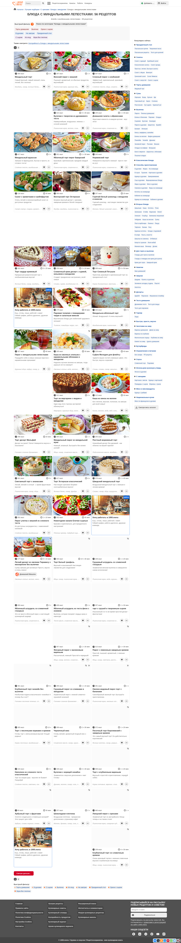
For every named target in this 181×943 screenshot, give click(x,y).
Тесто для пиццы (153, 304)
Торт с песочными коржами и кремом (32, 731)
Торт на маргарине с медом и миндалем (67, 399)
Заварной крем (152, 262)
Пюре (136, 317)
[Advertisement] (149, 22)
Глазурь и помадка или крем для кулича (148, 259)
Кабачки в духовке (156, 199)
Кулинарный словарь (57, 913)
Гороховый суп (140, 101)
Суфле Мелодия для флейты (106, 355)
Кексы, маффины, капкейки (144, 132)
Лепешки (144, 129)
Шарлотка (151, 125)
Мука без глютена (40, 37)
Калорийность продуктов (59, 917)
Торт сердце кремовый (26, 272)
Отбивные (153, 239)
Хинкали (137, 216)
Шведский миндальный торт (106, 481)
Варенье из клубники (142, 334)
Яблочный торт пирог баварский (69, 158)
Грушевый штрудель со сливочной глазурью (109, 563)
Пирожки (151, 117)
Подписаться (143, 915)
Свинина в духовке (141, 188)
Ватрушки (152, 148)
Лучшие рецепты (55, 904)
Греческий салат (140, 76)
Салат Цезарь (155, 65)
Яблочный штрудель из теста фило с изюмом (71, 609)
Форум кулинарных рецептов (91, 913)
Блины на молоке (140, 136)
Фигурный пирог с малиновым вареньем (68, 651)
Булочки (145, 121)
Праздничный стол (144, 45)
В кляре (137, 235)
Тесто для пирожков (141, 308)
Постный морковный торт (105, 440)
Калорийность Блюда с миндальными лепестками (48, 43)
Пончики (150, 144)
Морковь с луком (155, 384)
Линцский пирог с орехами (105, 814)
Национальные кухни (145, 397)
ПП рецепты (148, 355)
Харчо (148, 101)
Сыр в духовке (139, 180)
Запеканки (138, 212)
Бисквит (137, 129)
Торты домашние (143, 85)
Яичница (148, 246)
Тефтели (138, 227)
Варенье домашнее (141, 330)
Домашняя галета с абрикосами (108, 116)
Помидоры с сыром (141, 384)
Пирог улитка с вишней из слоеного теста (32, 522)
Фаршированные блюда (154, 180)
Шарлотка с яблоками (154, 152)
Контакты (19, 926)
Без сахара (138, 355)
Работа (80, 3)
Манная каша (139, 246)
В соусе (137, 172)
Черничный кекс (61, 731)
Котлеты (150, 208)
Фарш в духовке (140, 184)
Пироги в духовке (140, 125)
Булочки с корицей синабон (67, 772)
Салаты (139, 57)
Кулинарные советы (57, 908)
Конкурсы (88, 3)
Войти (162, 3)
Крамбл (158, 125)
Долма (155, 246)
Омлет (159, 212)
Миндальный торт (23, 77)
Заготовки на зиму (143, 326)
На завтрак (30, 33)
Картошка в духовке (155, 172)
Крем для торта (140, 262)
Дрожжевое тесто (140, 304)
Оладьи (158, 117)
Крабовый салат (152, 61)
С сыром (19, 37)
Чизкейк (145, 140)
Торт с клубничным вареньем (107, 772)
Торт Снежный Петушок (104, 272)
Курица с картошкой (155, 380)
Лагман (144, 227)
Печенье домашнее (147, 113)
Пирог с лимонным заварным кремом (110, 650)
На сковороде (153, 169)
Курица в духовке (140, 176)
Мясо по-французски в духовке (145, 401)
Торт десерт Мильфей (25, 440)
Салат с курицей (140, 61)
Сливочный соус (140, 363)
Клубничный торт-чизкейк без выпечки (29, 690)
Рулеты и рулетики (148, 279)
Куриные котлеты (140, 231)
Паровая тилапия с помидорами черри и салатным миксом (69, 314)
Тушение (144, 172)
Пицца (157, 223)
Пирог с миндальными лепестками (31, 355)
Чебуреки (138, 219)
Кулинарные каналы (87, 917)
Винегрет (149, 72)
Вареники (152, 212)
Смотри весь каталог (146, 408)
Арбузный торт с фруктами (28, 814)
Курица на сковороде (142, 199)
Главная (19, 904)
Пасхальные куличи (141, 48)
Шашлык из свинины (142, 239)
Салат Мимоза (152, 76)
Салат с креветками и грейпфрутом (32, 197)
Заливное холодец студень (144, 283)
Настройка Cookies (23, 922)
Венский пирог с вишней (65, 77)
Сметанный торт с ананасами (29, 481)
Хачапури (152, 121)
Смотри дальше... (23, 873)
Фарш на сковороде (155, 188)
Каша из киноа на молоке (104, 398)
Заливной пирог (140, 144)
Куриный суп (157, 105)
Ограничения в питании (146, 351)
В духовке (138, 169)
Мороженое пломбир (157, 296)
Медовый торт (139, 89)
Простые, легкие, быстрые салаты (146, 69)
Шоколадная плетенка (64, 814)
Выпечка (140, 110)
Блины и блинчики (141, 117)
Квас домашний (140, 271)
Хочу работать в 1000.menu (28, 310)
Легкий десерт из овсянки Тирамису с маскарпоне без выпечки (33, 563)
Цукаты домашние (153, 341)
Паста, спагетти (146, 235)
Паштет (157, 283)
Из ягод (28, 37)
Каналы (72, 3)
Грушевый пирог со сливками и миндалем (69, 690)
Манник (156, 144)
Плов (156, 208)
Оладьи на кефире (141, 148)
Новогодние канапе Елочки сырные (71, 521)
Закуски (139, 276)
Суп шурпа (147, 105)
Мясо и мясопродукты (145, 389)
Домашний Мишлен (25, 574)
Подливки (150, 363)
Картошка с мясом (141, 380)
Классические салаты (142, 65)
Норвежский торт (101, 158)
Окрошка (138, 97)
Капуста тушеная (140, 242)
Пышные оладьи (140, 155)
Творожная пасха (155, 48)
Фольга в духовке (140, 372)
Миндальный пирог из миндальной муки (70, 441)
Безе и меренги (140, 152)
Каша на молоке (148, 219)
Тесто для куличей (157, 52)
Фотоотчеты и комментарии (90, 908)
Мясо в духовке (152, 184)
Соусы (139, 359)
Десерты (139, 292)
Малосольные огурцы (142, 337)
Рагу (149, 227)
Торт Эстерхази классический (68, 481)
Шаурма (137, 279)
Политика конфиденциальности (29, 913)
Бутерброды (141, 346)
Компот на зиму (140, 341)
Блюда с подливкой (154, 231)
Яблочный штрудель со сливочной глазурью (31, 609)
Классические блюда (145, 160)
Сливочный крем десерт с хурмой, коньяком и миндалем (70, 273)
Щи (155, 97)
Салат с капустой (140, 80)
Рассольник (139, 105)
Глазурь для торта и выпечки (144, 255)
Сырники (138, 121)
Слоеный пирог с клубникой (106, 77)
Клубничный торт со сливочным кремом (108, 854)
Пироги (137, 113)
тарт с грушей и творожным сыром (109, 608)
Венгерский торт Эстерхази (67, 197)
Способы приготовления (146, 165)
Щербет (137, 296)
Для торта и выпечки (145, 251)
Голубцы (145, 216)
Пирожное (144, 296)
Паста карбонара (140, 223)
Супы (138, 93)
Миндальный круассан (26, 158)
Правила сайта (21, 908)
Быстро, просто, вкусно (146, 321)
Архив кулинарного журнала (60, 926)
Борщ (144, 97)
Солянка (155, 101)
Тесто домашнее (143, 300)
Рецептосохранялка (60, 3)
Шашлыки (138, 208)
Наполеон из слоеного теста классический (28, 773)
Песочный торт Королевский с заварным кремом (107, 732)
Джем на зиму (154, 330)
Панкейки (138, 140)
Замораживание (153, 176)
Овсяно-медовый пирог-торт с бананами (107, 690)
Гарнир (139, 313)
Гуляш (157, 219)
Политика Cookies (23, 917)
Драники (152, 140)
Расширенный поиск (87, 904)
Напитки (139, 267)
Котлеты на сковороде (142, 192)
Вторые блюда (142, 204)
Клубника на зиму (157, 337)
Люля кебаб (152, 242)
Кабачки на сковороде (142, 195)
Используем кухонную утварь (148, 368)
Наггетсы (138, 287)
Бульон (149, 97)
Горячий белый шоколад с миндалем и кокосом (110, 198)
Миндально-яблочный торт (105, 313)
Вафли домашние (154, 136)
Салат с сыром (153, 80)
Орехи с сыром (47, 29)
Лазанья (150, 223)
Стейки (145, 212)
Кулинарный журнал (57, 922)
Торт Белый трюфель (64, 562)
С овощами (141, 376)
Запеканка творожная (156, 216)
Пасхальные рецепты (142, 52)
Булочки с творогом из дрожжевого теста (71, 117)
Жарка (145, 169)
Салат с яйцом (140, 72)
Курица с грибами (141, 393)
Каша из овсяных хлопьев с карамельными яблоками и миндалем (67, 357)
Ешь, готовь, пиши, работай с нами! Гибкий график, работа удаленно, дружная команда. (31, 315)
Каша (144, 208)
